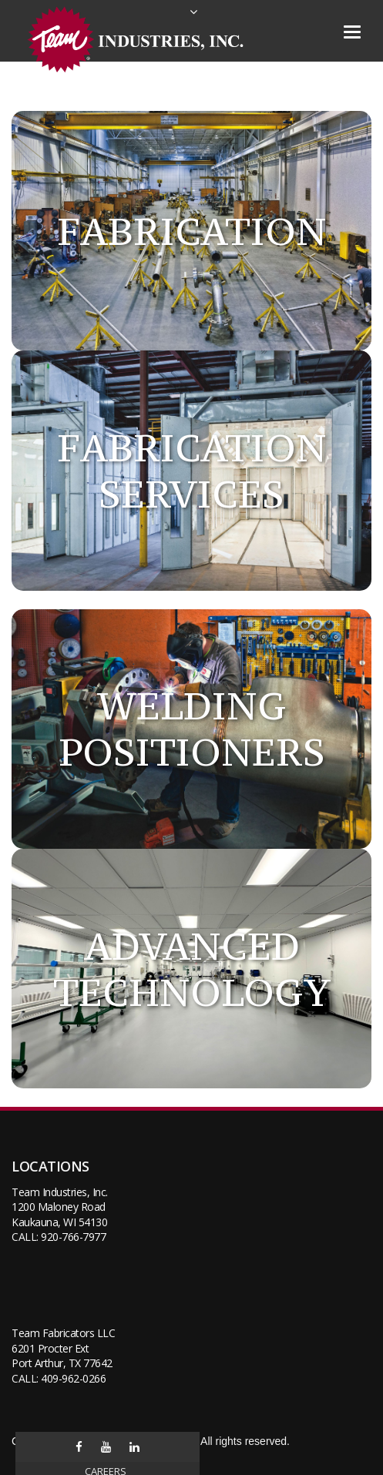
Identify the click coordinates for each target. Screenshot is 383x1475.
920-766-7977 (73, 1236)
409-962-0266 (73, 1378)
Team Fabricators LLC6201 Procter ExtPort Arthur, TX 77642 (63, 1348)
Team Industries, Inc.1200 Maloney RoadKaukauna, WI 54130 (60, 1207)
